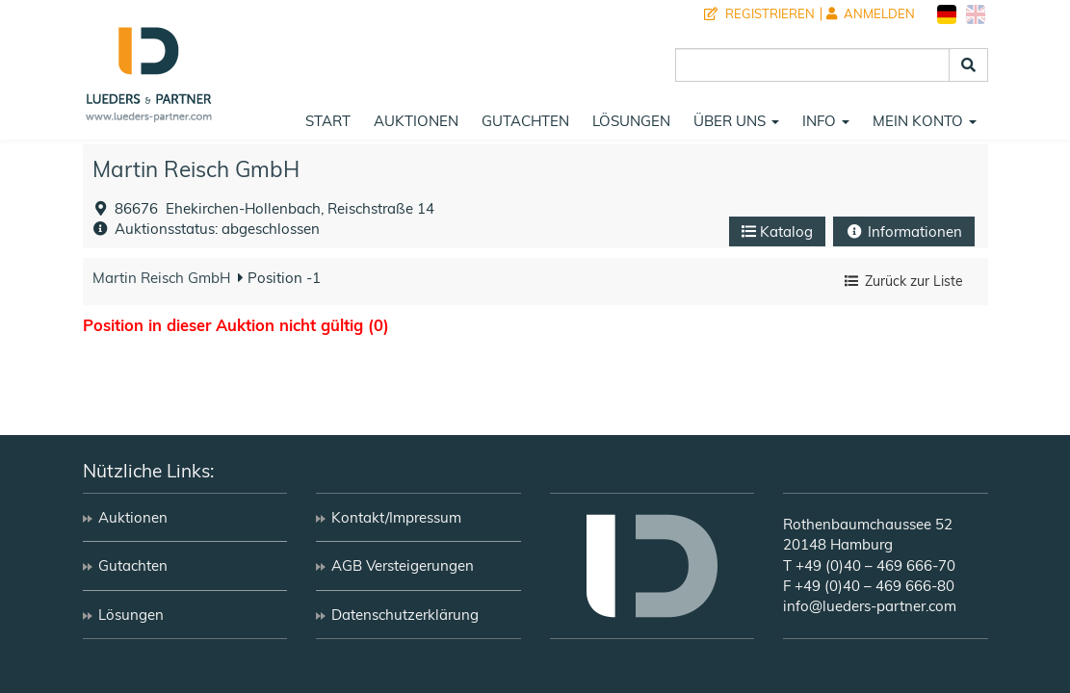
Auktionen (416, 121)
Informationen (904, 231)
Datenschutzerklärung (405, 614)
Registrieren (759, 14)
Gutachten (525, 121)
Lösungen (631, 121)
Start (328, 121)
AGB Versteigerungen (402, 565)
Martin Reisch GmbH (196, 169)
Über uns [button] (736, 121)
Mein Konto (925, 121)
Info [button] (825, 121)
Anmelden (870, 14)
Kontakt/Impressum (396, 517)
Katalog (777, 231)
